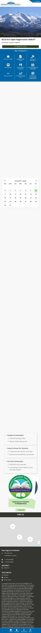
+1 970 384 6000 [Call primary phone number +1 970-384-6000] (8, 559)
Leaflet (39, 545)
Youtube (5, 577)
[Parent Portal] (8, 74)
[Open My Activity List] (24, 630)
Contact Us (6, 568)
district (5, 565)
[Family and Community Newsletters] (33, 75)
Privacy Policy (6, 580)
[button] (30, 539)
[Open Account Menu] (17, 630)
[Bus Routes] (8, 66)
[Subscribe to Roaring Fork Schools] (5, 575)
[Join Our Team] (8, 57)
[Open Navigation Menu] (30, 630)
